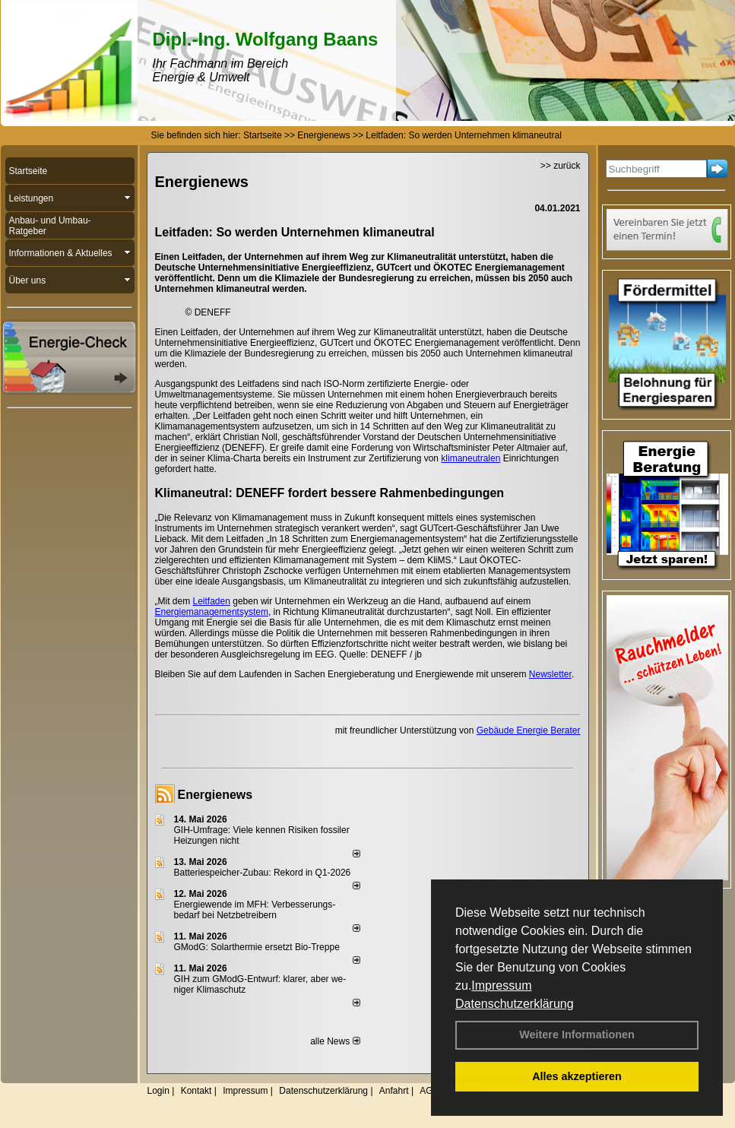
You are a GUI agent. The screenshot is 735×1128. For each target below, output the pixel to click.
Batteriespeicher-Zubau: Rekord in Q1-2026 (262, 872)
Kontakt (196, 1090)
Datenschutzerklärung (514, 1003)
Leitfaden (211, 601)
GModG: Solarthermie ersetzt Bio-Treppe (257, 947)
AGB (429, 1090)
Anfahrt (394, 1090)
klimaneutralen (470, 458)
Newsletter (550, 674)
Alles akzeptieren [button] (577, 1076)
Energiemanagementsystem (211, 612)
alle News (335, 1041)
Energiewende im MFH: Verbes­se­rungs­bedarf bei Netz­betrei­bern (255, 909)
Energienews (215, 794)
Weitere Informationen (577, 1034)
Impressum (501, 985)
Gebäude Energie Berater (529, 730)
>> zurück (560, 165)
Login (158, 1090)
